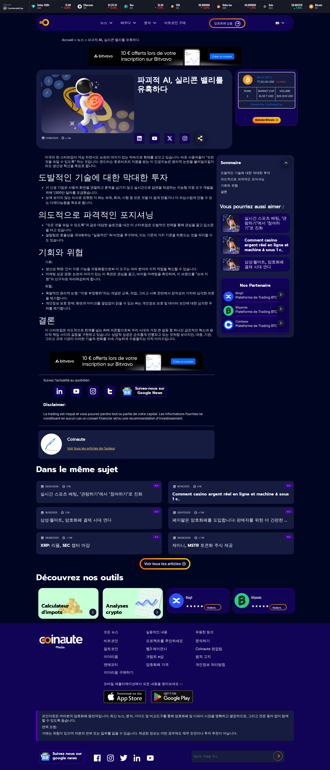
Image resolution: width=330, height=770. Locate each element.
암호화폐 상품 (227, 23)
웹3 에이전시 (156, 649)
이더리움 (111, 656)
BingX (189, 597)
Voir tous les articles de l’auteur (91, 448)
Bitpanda (256, 597)
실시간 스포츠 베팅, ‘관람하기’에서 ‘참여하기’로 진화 (266, 223)
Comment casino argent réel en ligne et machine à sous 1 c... (265, 247)
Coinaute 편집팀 (209, 649)
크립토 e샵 (155, 656)
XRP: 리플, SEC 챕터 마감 (65, 545)
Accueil (67, 40)
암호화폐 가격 (157, 664)
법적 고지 (203, 656)
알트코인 (111, 649)
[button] (286, 162)
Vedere (212, 607)
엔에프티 (111, 664)
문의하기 (203, 641)
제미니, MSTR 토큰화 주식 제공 (202, 545)
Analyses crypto (118, 609)
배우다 (129, 22)
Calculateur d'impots (56, 609)
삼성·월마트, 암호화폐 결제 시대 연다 (265, 268)
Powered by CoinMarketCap (266, 104)
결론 (224, 192)
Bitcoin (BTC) (264, 77)
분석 (150, 22)
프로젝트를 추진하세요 (164, 641)
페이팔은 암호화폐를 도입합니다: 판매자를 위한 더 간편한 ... (229, 520)
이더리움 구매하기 (118, 672)
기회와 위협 (229, 185)
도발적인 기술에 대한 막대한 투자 (245, 173)
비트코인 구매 (175, 22)
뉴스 (106, 22)
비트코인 (111, 641)
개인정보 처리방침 (210, 664)
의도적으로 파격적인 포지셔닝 (242, 179)
